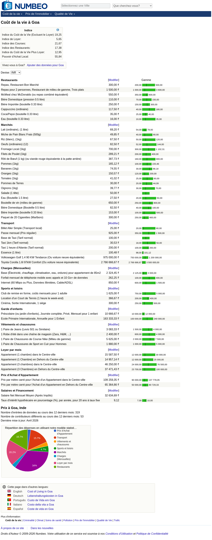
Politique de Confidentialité (152, 533)
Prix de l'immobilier (37, 13)
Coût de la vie (11, 13)
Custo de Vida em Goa (41, 500)
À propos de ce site (12, 528)
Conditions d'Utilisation (119, 533)
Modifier (113, 80)
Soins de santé (53, 520)
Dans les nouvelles (42, 528)
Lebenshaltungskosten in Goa (45, 495)
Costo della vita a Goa (40, 504)
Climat (40, 520)
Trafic (117, 520)
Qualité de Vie (64, 13)
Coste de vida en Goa (40, 509)
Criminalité (28, 520)
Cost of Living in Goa (39, 491)
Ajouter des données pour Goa (45, 65)
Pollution (68, 520)
